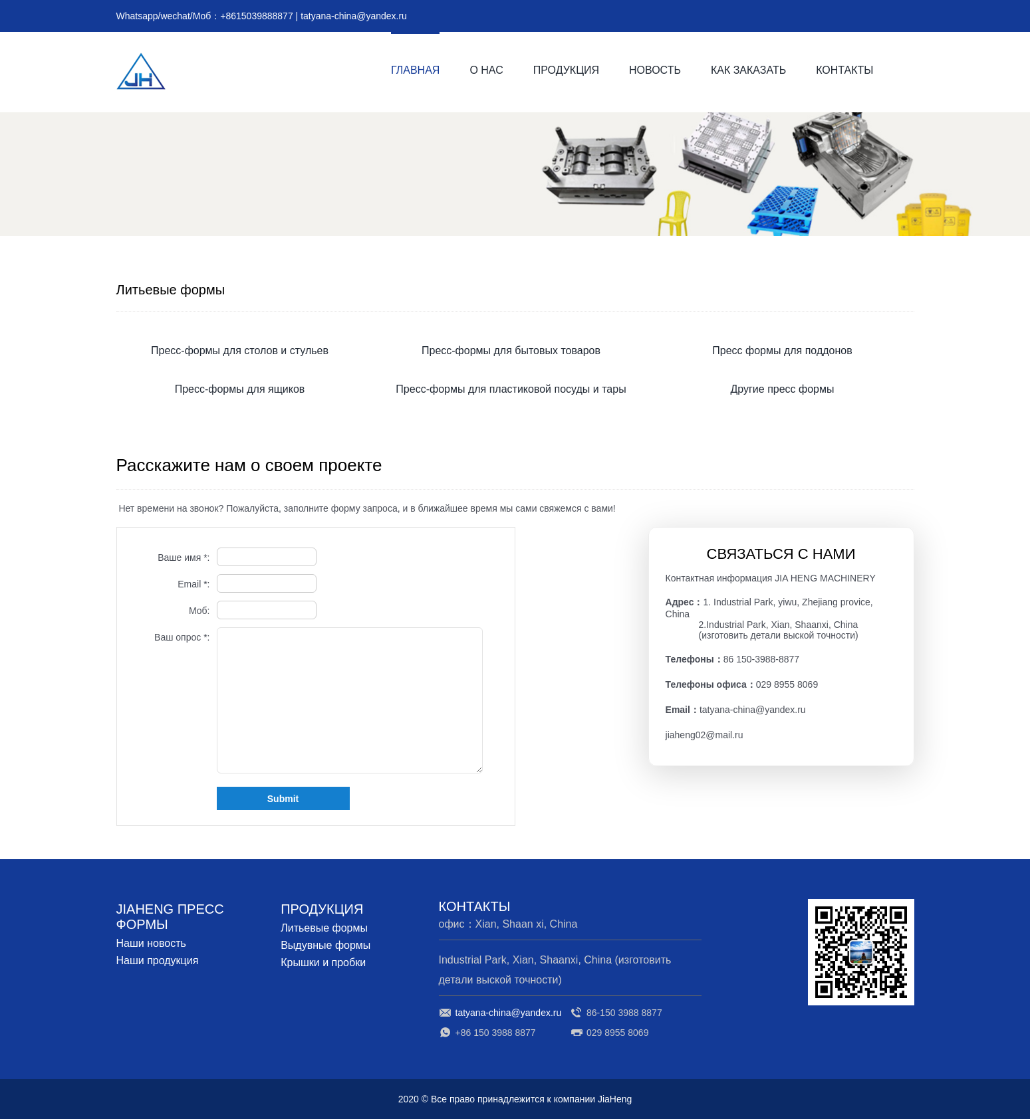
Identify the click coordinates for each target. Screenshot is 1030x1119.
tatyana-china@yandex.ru (354, 16)
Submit (283, 798)
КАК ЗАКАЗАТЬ (748, 70)
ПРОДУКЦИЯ (566, 70)
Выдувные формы (325, 945)
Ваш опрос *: (181, 637)
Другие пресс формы (782, 389)
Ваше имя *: (183, 557)
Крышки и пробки (323, 962)
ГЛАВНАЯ (415, 70)
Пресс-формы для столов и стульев (239, 350)
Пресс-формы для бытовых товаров (511, 350)
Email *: (193, 584)
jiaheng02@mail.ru (704, 735)
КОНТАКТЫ (844, 70)
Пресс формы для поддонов (782, 350)
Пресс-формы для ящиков (240, 389)
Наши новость (151, 943)
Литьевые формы (324, 928)
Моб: (199, 610)
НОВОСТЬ (655, 70)
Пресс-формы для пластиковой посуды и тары (511, 389)
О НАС (486, 70)
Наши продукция (157, 960)
